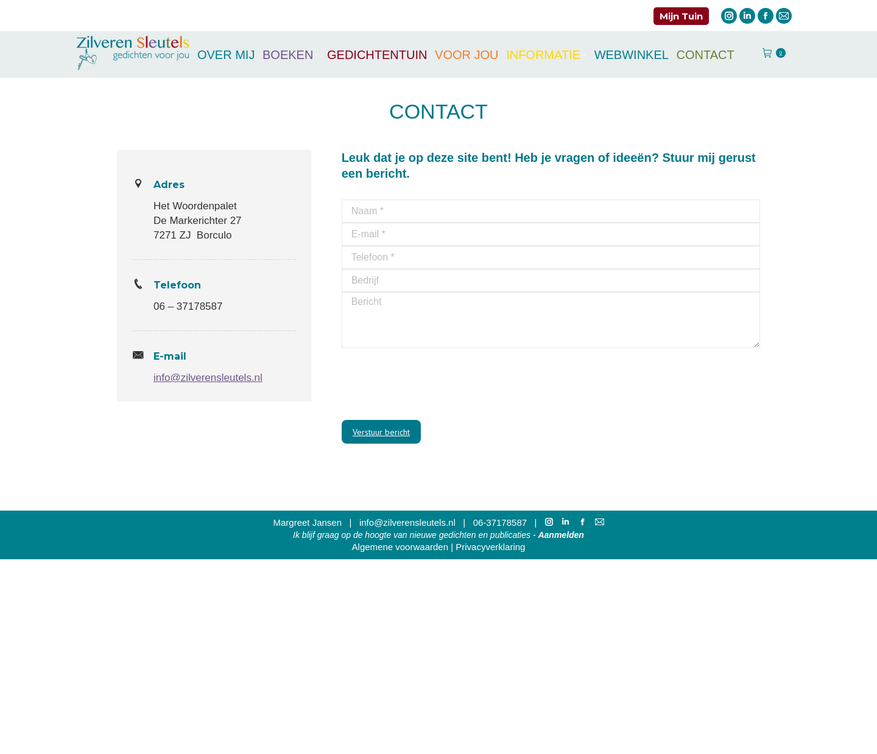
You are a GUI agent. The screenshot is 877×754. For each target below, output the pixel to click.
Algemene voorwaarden (400, 741)
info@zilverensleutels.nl (207, 377)
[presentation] (434, 384)
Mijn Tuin (681, 16)
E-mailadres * (390, 496)
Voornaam (383, 536)
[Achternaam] (490, 595)
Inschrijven (489, 627)
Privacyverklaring (490, 741)
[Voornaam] (490, 555)
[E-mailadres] (490, 514)
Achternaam (387, 576)
